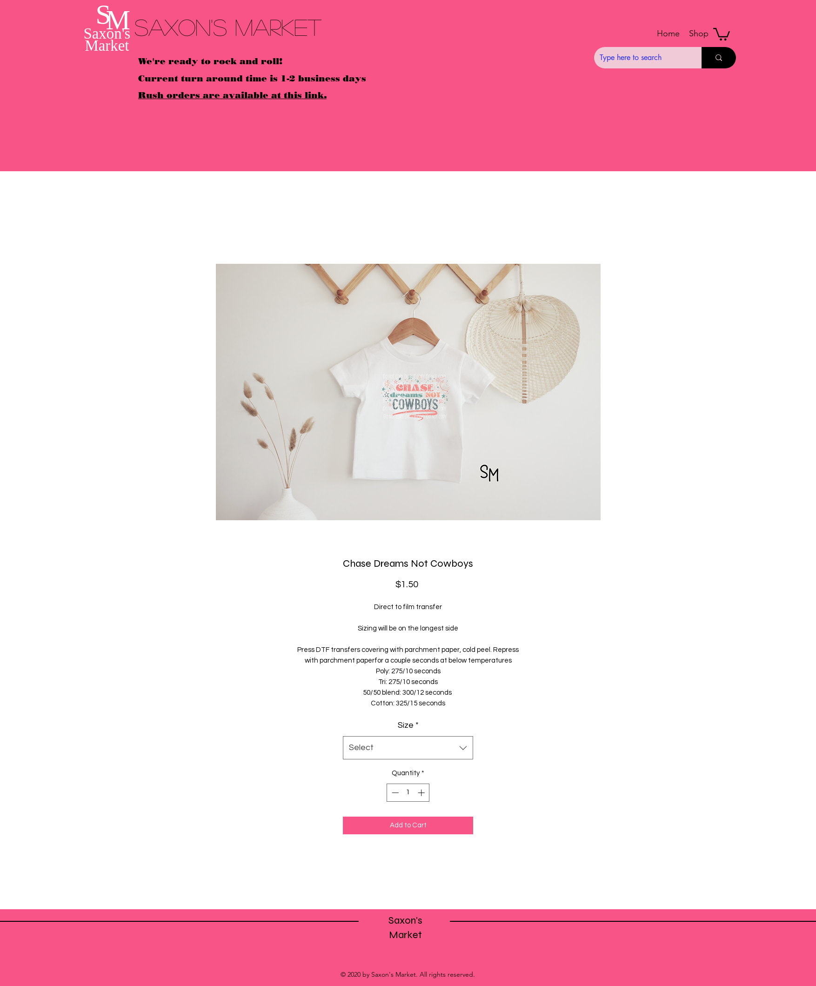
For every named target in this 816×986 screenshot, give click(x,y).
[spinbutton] (408, 792)
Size (408, 725)
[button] (698, 33)
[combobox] (408, 747)
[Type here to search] (641, 57)
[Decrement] (394, 792)
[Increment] (422, 792)
